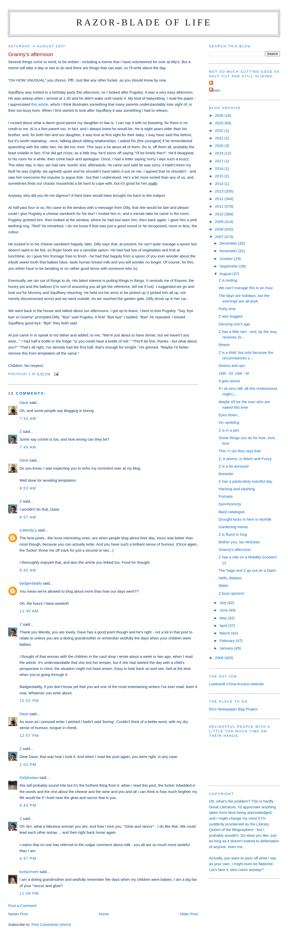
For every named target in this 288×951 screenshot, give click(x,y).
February (227, 640)
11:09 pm (29, 893)
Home (104, 914)
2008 (220, 229)
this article (39, 104)
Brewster (226, 474)
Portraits (225, 496)
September (229, 266)
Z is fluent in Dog (232, 534)
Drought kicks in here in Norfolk (244, 519)
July (223, 602)
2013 (220, 191)
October (226, 258)
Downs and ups (231, 365)
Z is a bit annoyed (233, 466)
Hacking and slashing (236, 489)
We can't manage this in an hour (245, 288)
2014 (220, 183)
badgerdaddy (30, 583)
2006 (220, 658)
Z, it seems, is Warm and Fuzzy (245, 459)
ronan (215, 90)
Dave (23, 402)
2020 (220, 145)
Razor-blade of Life (144, 22)
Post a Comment (22, 905)
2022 (220, 130)
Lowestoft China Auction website (236, 684)
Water (223, 585)
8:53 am (27, 488)
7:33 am (27, 418)
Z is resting (227, 280)
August (225, 274)
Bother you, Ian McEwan (239, 542)
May (223, 618)
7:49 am (27, 447)
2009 (220, 221)
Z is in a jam (228, 430)
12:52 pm (29, 700)
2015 (220, 176)
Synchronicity (229, 504)
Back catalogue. (231, 512)
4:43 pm (27, 805)
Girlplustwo (28, 777)
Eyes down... (229, 415)
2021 (220, 138)
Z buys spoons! (231, 593)
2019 (220, 153)
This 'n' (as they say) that (239, 451)
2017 (220, 161)
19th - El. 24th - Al (233, 373)
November (228, 251)
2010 (220, 214)
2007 (220, 237)
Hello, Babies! (230, 578)
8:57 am (27, 517)
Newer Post (18, 914)
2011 (220, 206)
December (228, 243)
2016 (220, 168)
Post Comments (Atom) (51, 924)
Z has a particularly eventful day (245, 481)
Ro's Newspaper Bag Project (233, 709)
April (223, 625)
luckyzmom (28, 871)
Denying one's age (234, 324)
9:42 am (27, 570)
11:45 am (29, 611)
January (226, 648)
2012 (220, 199)
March (225, 633)
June (224, 610)
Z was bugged (230, 316)
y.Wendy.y (28, 530)
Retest (224, 345)
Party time (227, 309)
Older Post (189, 914)
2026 (220, 115)
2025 (220, 123)
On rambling (228, 422)
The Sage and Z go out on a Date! (247, 570)
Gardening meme (233, 527)
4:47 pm (27, 858)
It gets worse (229, 381)
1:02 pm (27, 764)
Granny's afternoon (234, 549)
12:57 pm (29, 735)
